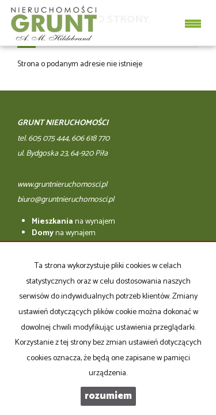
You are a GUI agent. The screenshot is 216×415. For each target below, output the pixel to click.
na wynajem (73, 221)
